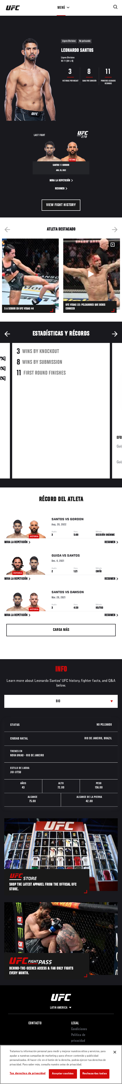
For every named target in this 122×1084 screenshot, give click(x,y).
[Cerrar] (115, 1052)
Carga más (61, 630)
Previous (7, 230)
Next (115, 230)
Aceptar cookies (63, 1073)
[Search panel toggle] (115, 7)
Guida (56, 556)
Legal (75, 1023)
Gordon (77, 519)
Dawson (77, 592)
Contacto (35, 1023)
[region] (61, 1064)
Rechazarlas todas (94, 1073)
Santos (58, 519)
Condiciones (79, 1029)
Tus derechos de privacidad (27, 1073)
